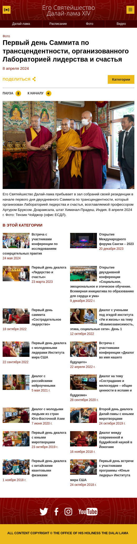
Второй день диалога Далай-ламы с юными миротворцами (116, 414)
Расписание (58, 24)
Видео (121, 24)
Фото (89, 24)
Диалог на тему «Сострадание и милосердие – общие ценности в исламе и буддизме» (101, 385)
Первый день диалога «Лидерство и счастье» (49, 272)
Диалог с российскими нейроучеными (43, 381)
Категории (121, 79)
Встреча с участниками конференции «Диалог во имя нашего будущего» (102, 352)
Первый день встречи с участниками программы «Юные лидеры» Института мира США (102, 470)
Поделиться (16, 79)
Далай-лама (21, 24)
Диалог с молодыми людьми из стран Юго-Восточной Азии (48, 414)
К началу (35, 93)
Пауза (8, 93)
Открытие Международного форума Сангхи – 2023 (116, 239)
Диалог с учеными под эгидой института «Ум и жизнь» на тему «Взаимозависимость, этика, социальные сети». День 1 (102, 319)
